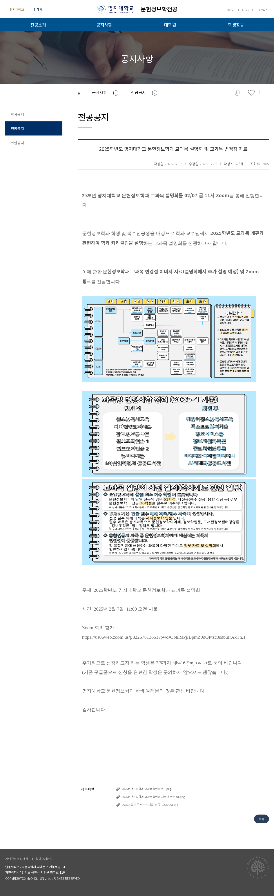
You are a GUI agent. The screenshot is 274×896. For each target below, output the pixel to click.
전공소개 (38, 25)
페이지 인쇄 (266, 92)
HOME (231, 10)
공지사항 (104, 25)
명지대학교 (17, 9)
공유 (237, 92)
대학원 (170, 25)
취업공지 (17, 142)
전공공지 (17, 128)
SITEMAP (261, 10)
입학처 (38, 9)
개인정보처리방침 (16, 858)
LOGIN (245, 10)
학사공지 (17, 114)
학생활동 (236, 25)
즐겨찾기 (251, 92)
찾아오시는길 (44, 858)
